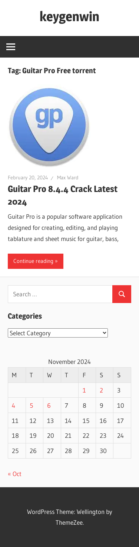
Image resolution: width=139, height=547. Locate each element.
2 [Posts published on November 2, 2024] (101, 390)
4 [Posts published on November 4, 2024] (13, 405)
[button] (49, 125)
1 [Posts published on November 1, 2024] (84, 390)
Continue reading (33, 260)
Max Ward (68, 177)
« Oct (14, 474)
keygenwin (69, 16)
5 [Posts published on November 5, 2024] (31, 405)
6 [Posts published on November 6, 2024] (49, 405)
